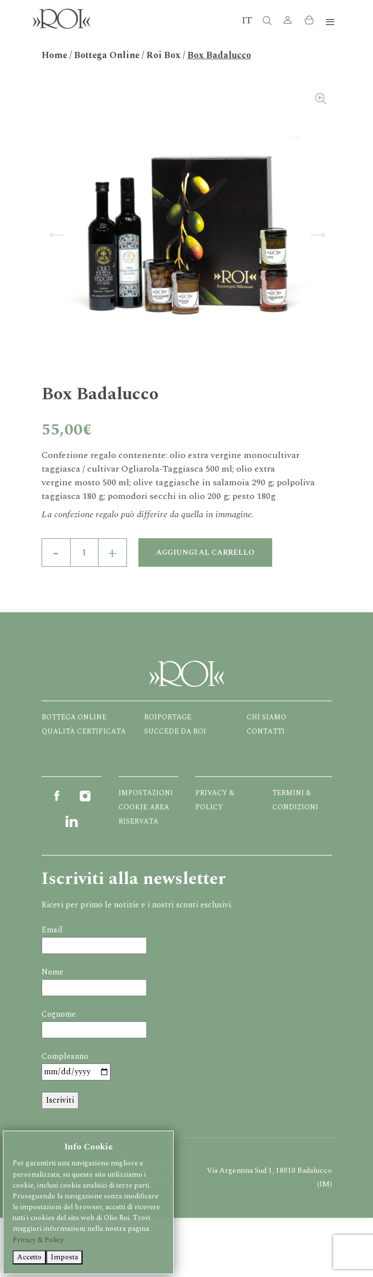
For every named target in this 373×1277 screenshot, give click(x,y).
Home (54, 55)
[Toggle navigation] (330, 22)
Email (52, 930)
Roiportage (167, 717)
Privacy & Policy (38, 1240)
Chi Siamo (266, 717)
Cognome (59, 1014)
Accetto (29, 1257)
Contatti (266, 731)
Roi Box (163, 55)
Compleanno (65, 1056)
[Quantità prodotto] (84, 552)
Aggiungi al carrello (205, 552)
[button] (287, 22)
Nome (52, 972)
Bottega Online (107, 55)
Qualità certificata (84, 731)
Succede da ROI (175, 731)
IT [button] (246, 20)
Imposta (64, 1257)
